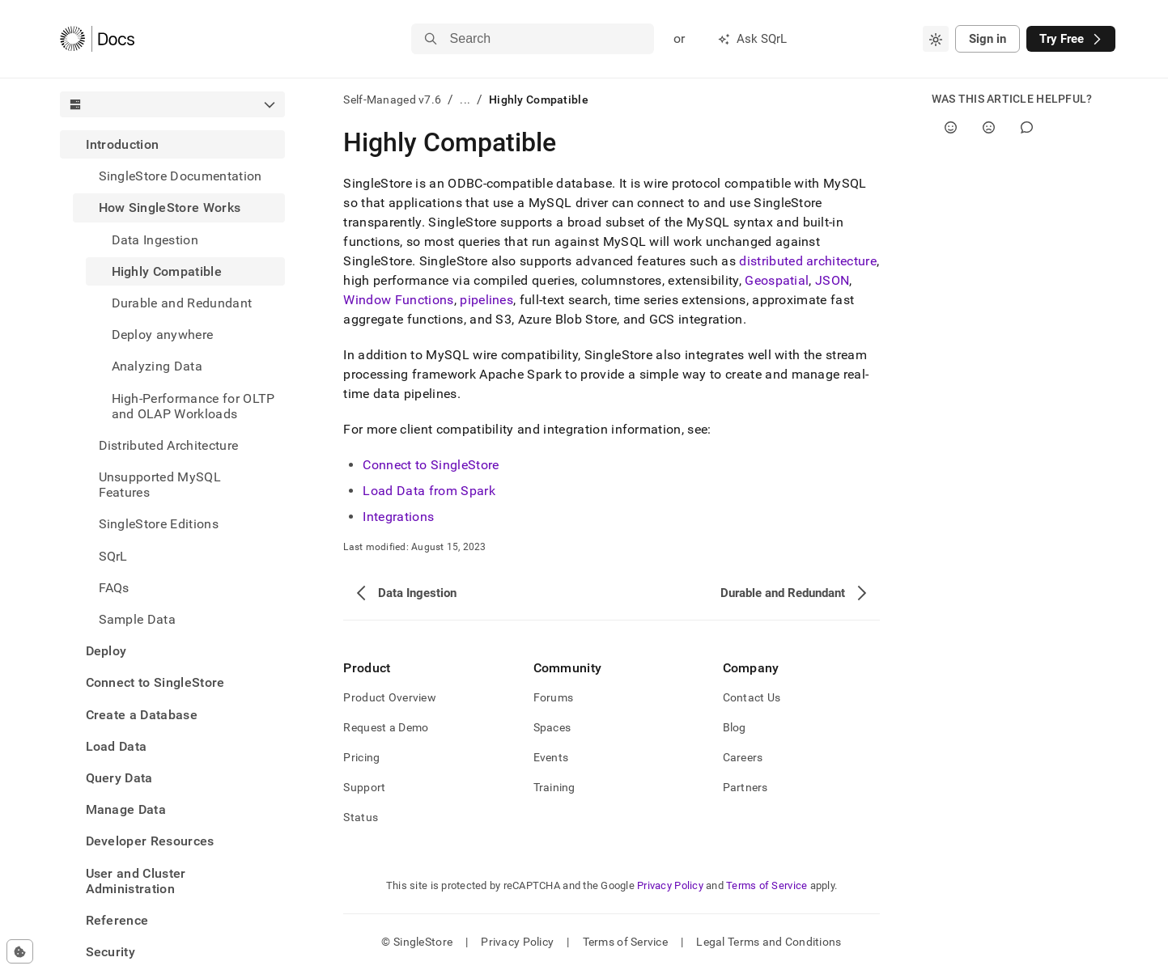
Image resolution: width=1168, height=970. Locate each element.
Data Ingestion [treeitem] (155, 240)
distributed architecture (808, 261)
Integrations (398, 516)
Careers (743, 757)
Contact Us (752, 697)
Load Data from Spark (429, 490)
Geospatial (777, 280)
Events (551, 757)
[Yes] (951, 127)
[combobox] (936, 39)
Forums (553, 697)
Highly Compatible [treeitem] (167, 271)
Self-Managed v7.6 (392, 99)
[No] (989, 127)
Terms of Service (766, 885)
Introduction (122, 144)
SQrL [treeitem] (113, 556)
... (465, 99)
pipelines (486, 299)
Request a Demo (385, 727)
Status (360, 817)
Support (364, 787)
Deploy (106, 651)
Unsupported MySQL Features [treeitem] (160, 484)
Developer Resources (150, 841)
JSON (832, 280)
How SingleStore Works (170, 207)
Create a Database (141, 714)
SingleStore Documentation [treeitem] (180, 176)
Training (554, 787)
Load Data (116, 746)
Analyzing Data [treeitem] (157, 366)
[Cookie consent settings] (19, 951)
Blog (734, 727)
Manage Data (126, 809)
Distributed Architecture (169, 445)
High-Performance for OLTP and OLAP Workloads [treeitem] (193, 406)
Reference (117, 920)
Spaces (552, 727)
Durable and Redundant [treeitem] (182, 303)
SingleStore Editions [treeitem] (159, 524)
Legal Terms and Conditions (768, 941)
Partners (745, 787)
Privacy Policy (670, 885)
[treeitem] (173, 381)
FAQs (114, 587)
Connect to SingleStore (155, 682)
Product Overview (389, 697)
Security (111, 951)
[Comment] (1027, 127)
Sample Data (137, 619)
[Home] (97, 39)
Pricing (361, 757)
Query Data (119, 778)
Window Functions (398, 299)
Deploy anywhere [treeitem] (163, 334)
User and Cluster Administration (136, 881)
